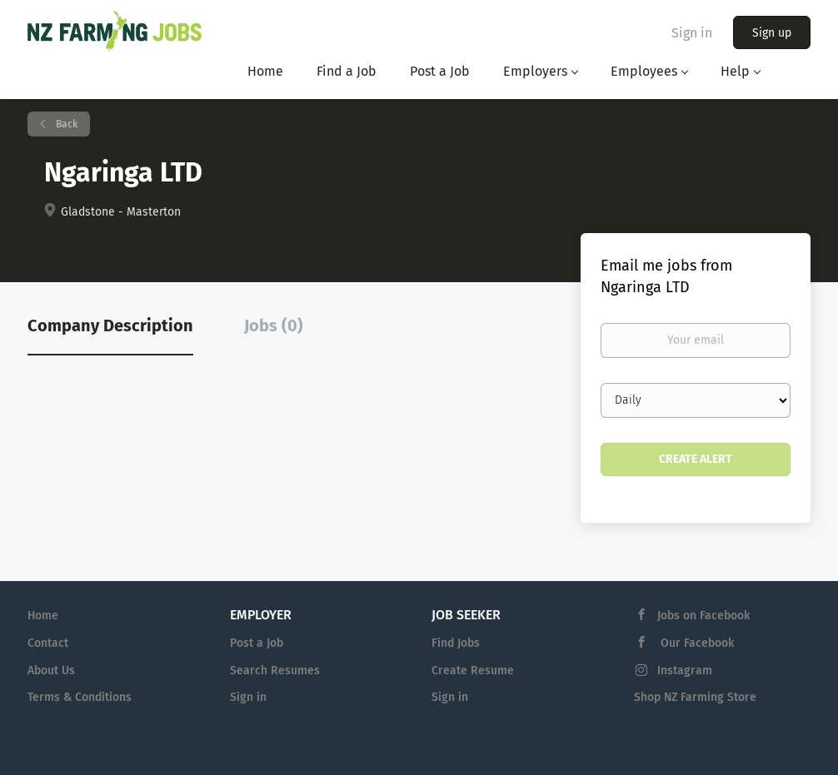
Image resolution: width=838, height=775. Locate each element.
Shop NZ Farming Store (695, 697)
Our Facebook (695, 643)
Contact (47, 643)
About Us (51, 670)
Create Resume (472, 670)
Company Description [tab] (110, 325)
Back (65, 124)
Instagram (684, 670)
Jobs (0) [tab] (273, 325)
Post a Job (256, 643)
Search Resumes (275, 670)
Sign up (771, 33)
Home (42, 616)
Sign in (691, 33)
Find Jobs (455, 643)
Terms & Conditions (79, 697)
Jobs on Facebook (703, 616)
